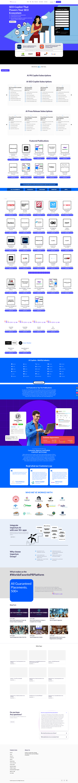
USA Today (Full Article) (13, 172)
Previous (6, 95)
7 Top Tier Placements (39, 172)
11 (45, 272)
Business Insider (52, 154)
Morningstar (67, 210)
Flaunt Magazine (67, 246)
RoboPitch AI (11, 348)
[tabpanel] (15, 95)
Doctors (26, 371)
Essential (11, 327)
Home (28, 1)
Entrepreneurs (27, 376)
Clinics (26, 364)
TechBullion (53, 263)
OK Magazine (53, 228)
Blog (33, 1)
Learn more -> (13, 536)
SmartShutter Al (25, 348)
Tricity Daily (25, 263)
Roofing (50, 373)
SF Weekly (39, 210)
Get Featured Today (39, 382)
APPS (66, 189)
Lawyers (38, 371)
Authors (13, 373)
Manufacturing (39, 376)
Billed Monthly (34, 66)
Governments (39, 366)
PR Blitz (26, 172)
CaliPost (67, 263)
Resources (36, 1)
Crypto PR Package (25, 306)
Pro (53, 327)
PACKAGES (42, 189)
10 (43, 272)
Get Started (13, 21)
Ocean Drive (53, 246)
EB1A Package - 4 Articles (25, 288)
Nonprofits (50, 366)
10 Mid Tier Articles (67, 288)
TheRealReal (25, 228)
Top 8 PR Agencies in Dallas (36, 637)
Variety (67, 228)
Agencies (14, 364)
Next (71, 95)
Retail (50, 376)
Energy (26, 373)
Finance (38, 364)
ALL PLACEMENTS (15, 189)
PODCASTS (30, 189)
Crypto (26, 366)
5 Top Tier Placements (39, 154)
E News (25, 246)
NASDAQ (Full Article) (39, 228)
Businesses (14, 376)
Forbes (52, 172)
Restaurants (51, 371)
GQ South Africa (26, 154)
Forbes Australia (11, 228)
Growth (39, 327)
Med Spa (50, 364)
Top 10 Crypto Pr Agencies (56, 620)
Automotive (14, 371)
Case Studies (41, 1)
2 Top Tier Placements (65, 154)
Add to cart (13, 159)
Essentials (25, 327)
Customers (46, 1)
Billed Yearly (43, 66)
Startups (62, 371)
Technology (63, 376)
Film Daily (39, 263)
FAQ (30, 1)
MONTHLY (54, 189)
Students (62, 366)
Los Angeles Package (11, 288)
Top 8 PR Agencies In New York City (18, 637)
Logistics (38, 373)
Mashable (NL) (11, 246)
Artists (14, 366)
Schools (62, 373)
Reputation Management (11, 306)
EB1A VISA (64, 172)
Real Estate (62, 364)
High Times (10, 210)
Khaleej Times (53, 210)
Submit (66, 28)
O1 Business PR (13, 154)
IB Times (25, 210)
